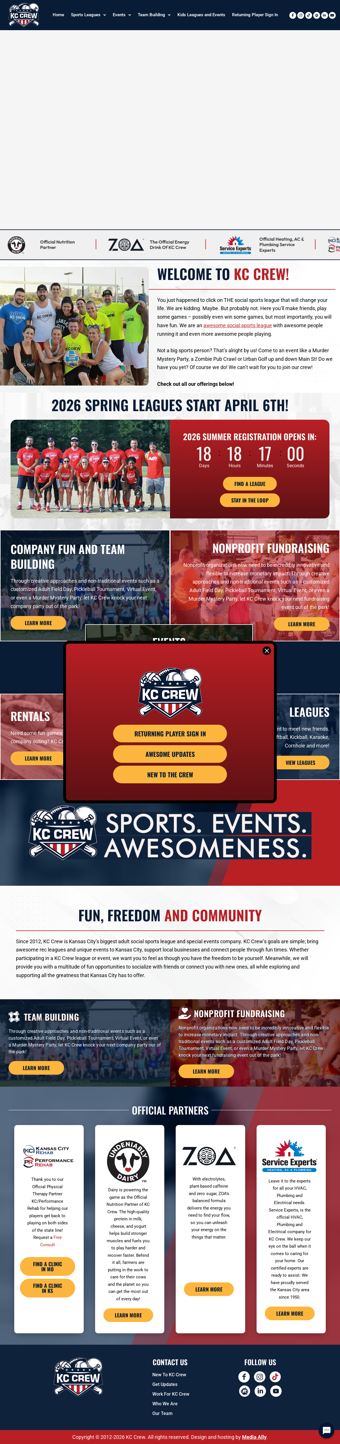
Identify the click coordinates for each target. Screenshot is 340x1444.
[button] (88, 15)
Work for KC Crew (170, 1394)
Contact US (170, 1362)
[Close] (267, 650)
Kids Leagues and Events (201, 14)
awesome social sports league (237, 325)
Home (58, 14)
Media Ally (254, 1437)
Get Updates (164, 1384)
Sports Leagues (88, 14)
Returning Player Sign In (255, 14)
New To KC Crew (169, 1374)
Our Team (162, 1413)
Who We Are (165, 1403)
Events (122, 14)
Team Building (154, 14)
